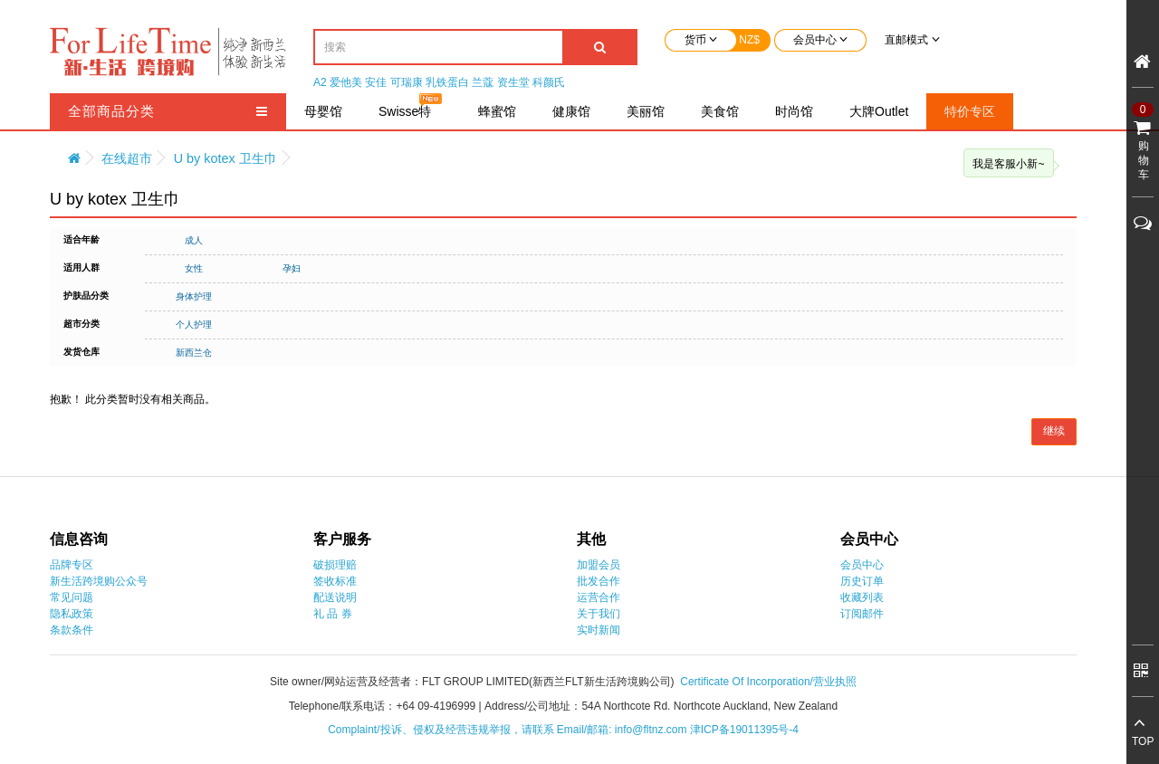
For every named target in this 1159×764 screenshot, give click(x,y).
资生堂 (513, 82)
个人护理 (194, 324)
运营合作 (598, 597)
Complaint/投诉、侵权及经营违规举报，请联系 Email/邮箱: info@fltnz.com (509, 729)
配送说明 (335, 597)
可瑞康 (406, 82)
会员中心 (862, 565)
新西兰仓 (194, 353)
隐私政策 (71, 613)
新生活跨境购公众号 (99, 581)
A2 (320, 82)
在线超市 (126, 158)
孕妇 (292, 268)
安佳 (376, 82)
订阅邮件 (862, 613)
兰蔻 (482, 82)
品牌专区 (71, 565)
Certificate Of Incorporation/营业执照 (768, 681)
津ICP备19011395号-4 (744, 729)
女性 (194, 268)
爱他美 (346, 82)
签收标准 (335, 581)
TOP (1143, 741)
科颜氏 (548, 82)
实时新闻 (598, 630)
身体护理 (194, 296)
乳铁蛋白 (447, 82)
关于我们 (598, 613)
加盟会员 (598, 565)
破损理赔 (335, 565)
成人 (194, 240)
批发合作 (598, 581)
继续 (1054, 431)
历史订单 (862, 581)
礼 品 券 (332, 613)
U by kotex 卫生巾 (225, 158)
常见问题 (71, 597)
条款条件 (71, 630)
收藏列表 (862, 597)
